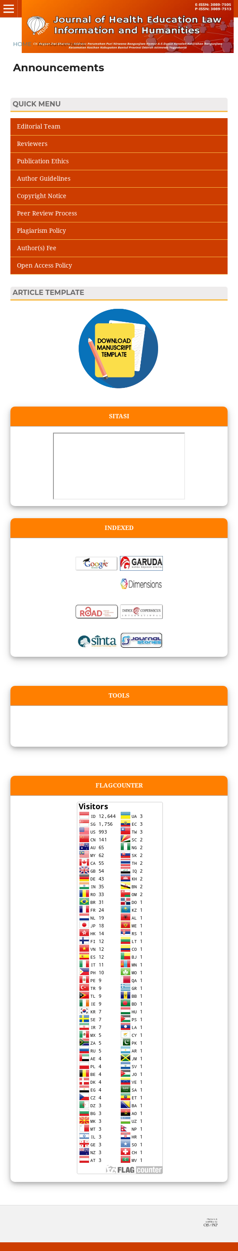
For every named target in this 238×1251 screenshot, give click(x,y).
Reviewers (32, 143)
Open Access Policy (44, 265)
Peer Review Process (47, 213)
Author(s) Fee (36, 248)
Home (22, 43)
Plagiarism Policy (41, 230)
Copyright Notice (41, 196)
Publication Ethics (43, 161)
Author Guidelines (43, 178)
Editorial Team (38, 126)
